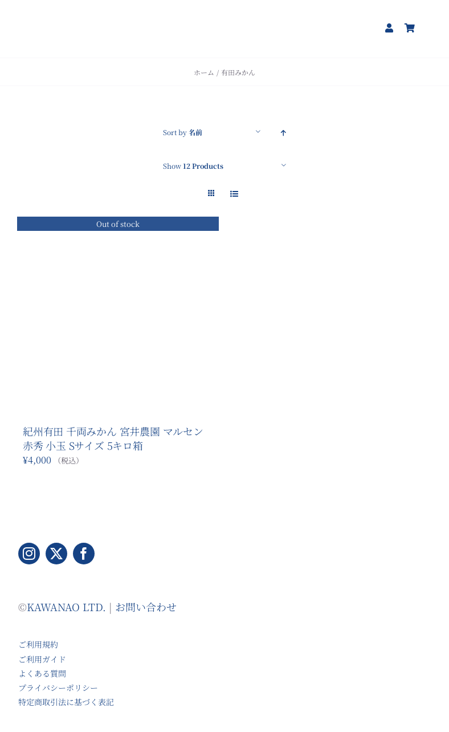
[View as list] (234, 193)
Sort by (182, 132)
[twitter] (56, 553)
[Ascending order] (283, 132)
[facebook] (84, 553)
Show (193, 165)
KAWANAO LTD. (66, 606)
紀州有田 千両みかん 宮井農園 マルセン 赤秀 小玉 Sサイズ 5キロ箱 (113, 438)
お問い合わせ (146, 606)
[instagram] (29, 553)
